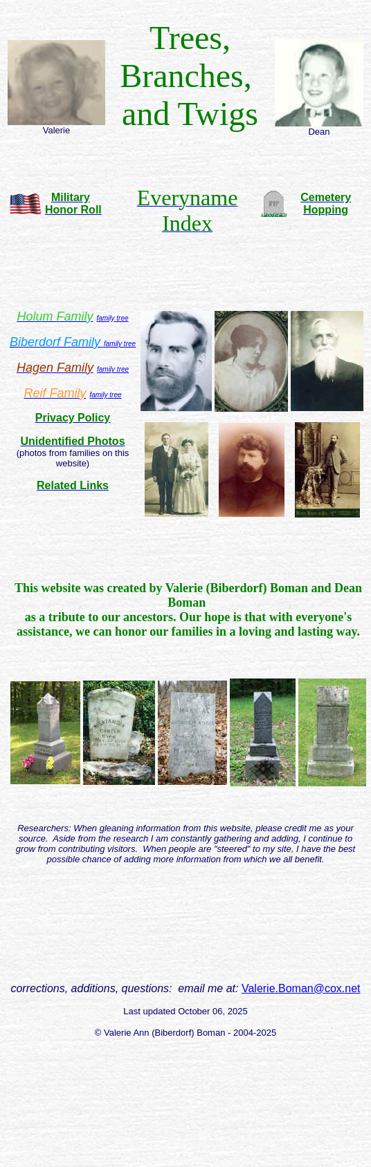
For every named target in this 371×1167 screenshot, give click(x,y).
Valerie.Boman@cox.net (301, 988)
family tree (120, 344)
